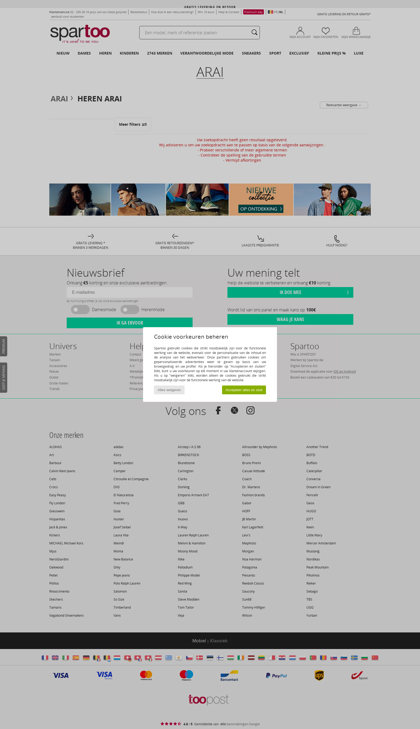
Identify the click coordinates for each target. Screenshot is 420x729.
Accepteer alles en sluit (244, 390)
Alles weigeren (169, 390)
